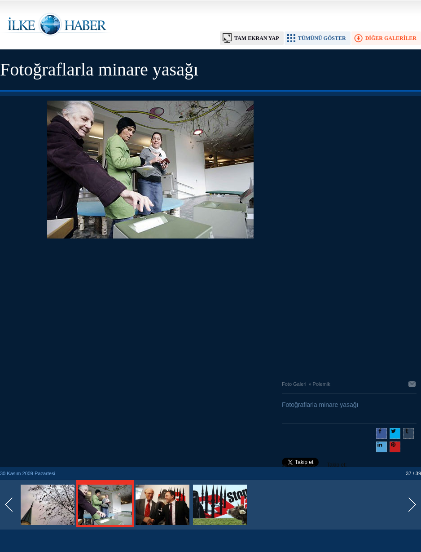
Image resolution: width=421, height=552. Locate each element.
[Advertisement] (150, 307)
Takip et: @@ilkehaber (314, 466)
